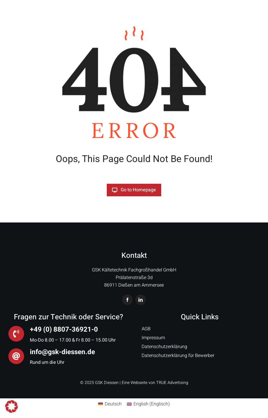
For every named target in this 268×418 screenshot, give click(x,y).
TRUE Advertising (172, 383)
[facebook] (127, 299)
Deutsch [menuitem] (113, 404)
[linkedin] (140, 299)
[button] (11, 406)
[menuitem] (110, 404)
